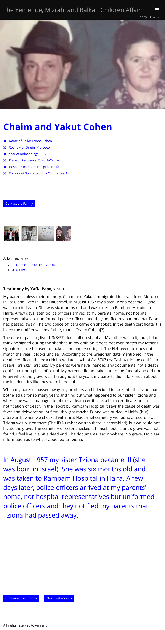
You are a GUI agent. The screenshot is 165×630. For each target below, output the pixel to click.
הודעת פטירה (20, 270)
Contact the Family (19, 203)
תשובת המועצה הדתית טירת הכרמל (35, 265)
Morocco (43, 147)
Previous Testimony (22, 598)
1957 (42, 154)
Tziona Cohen (42, 141)
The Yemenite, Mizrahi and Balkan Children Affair (72, 10)
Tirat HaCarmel (49, 160)
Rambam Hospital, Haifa (41, 167)
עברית (143, 17)
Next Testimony (58, 598)
